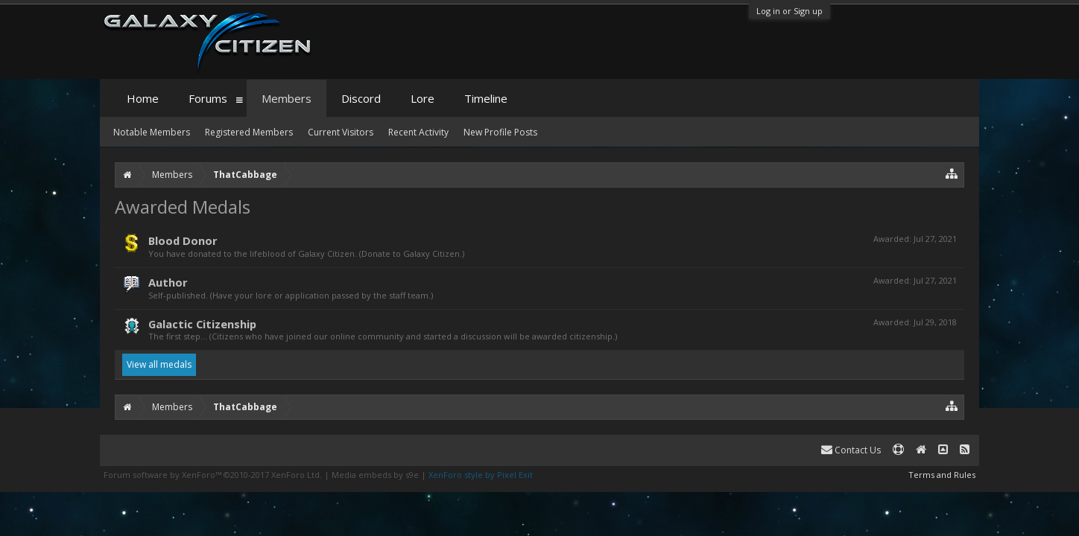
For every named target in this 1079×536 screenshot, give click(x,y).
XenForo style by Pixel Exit (480, 474)
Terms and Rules (941, 474)
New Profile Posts (500, 132)
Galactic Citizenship (202, 323)
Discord (361, 98)
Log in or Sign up (789, 10)
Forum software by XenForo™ (213, 474)
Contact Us (851, 450)
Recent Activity (418, 132)
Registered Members (249, 132)
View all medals (159, 364)
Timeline (485, 98)
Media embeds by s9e (375, 474)
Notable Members (151, 132)
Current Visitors (340, 132)
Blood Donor (183, 240)
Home (143, 98)
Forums (208, 98)
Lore (422, 98)
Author (168, 282)
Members (286, 98)
